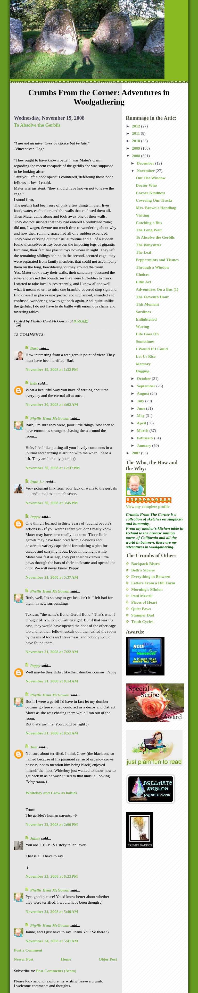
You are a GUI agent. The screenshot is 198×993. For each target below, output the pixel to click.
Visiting (142, 215)
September (146, 386)
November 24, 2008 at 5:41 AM (52, 941)
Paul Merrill (142, 596)
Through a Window (152, 267)
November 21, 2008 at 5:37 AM (52, 577)
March (143, 430)
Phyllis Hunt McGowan (50, 418)
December (146, 163)
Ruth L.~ (37, 482)
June (141, 408)
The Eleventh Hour (152, 297)
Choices (142, 274)
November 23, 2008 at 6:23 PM (52, 876)
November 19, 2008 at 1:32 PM (52, 369)
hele (33, 383)
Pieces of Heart (144, 602)
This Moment (147, 304)
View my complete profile (147, 506)
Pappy (35, 517)
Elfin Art (143, 282)
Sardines (143, 312)
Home (66, 959)
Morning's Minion (147, 589)
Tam (33, 747)
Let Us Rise (145, 356)
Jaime (35, 838)
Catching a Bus (149, 222)
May (141, 415)
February (145, 438)
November (146, 170)
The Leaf (143, 252)
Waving (142, 326)
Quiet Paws (141, 608)
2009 (136, 148)
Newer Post (24, 959)
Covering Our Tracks (154, 200)
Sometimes (145, 341)
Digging (142, 371)
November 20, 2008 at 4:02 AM (52, 404)
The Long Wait (149, 230)
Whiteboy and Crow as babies (51, 793)
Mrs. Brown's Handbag (156, 208)
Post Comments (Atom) (56, 971)
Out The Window (151, 178)
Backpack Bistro (145, 563)
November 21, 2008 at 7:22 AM (52, 651)
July (141, 401)
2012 (136, 126)
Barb (34, 348)
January (144, 445)
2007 (136, 453)
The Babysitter (148, 245)
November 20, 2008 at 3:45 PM (52, 503)
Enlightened (146, 319)
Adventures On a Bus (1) (157, 289)
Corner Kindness (150, 193)
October (144, 378)
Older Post (108, 959)
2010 (136, 141)
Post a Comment (28, 950)
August (143, 393)
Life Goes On (147, 334)
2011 (136, 133)
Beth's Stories (143, 570)
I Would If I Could (152, 349)
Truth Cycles (142, 621)
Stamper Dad (142, 615)
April (142, 423)
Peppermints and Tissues (157, 260)
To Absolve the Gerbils (37, 125)
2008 (136, 155)
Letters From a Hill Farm (153, 583)
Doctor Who (146, 185)
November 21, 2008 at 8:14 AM (52, 681)
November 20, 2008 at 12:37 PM (53, 468)
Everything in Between (150, 576)
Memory (143, 364)
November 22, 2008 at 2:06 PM (52, 824)
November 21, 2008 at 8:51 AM (52, 733)
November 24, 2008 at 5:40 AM (52, 911)
